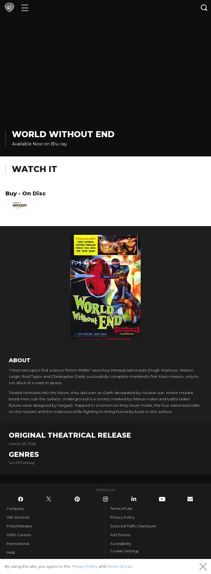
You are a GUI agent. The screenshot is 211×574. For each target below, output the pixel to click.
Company (15, 508)
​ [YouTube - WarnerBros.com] (162, 499)
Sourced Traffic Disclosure (133, 526)
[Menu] (25, 7)
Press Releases (19, 526)
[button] (203, 566)
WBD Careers (19, 535)
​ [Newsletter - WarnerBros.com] (190, 499)
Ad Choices (120, 535)
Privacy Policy (122, 517)
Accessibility (120, 543)
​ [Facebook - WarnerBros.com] (20, 499)
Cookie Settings (124, 551)
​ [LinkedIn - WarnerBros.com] (134, 498)
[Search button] (204, 7)
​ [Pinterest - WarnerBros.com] (77, 499)
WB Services (18, 517)
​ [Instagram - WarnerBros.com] (105, 499)
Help (11, 552)
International (18, 543)
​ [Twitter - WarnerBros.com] (49, 499)
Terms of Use (121, 508)
